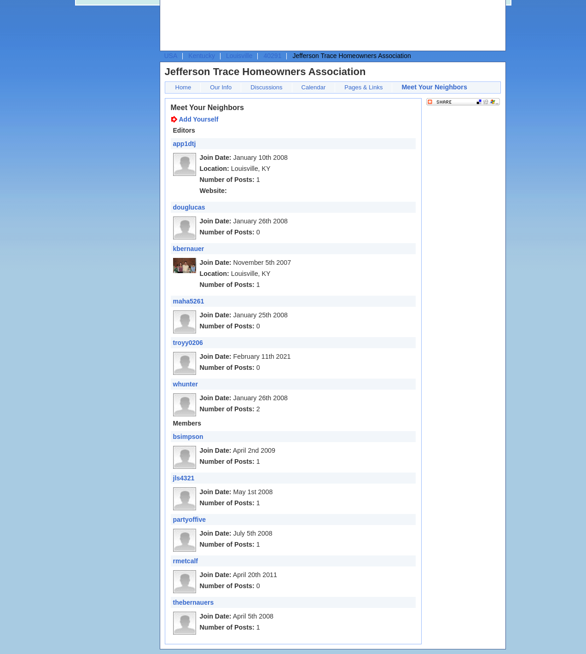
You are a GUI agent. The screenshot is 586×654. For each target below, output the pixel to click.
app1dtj (184, 143)
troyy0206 (188, 342)
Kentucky (201, 55)
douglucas (189, 207)
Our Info (221, 87)
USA (171, 55)
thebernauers (193, 602)
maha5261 (188, 301)
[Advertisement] (330, 26)
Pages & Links (363, 87)
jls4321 (184, 478)
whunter (185, 384)
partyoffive (189, 519)
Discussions (266, 87)
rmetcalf (185, 561)
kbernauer (188, 248)
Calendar (314, 87)
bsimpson (188, 436)
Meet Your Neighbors (434, 87)
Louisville (239, 55)
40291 (272, 55)
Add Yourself (199, 119)
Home (183, 87)
